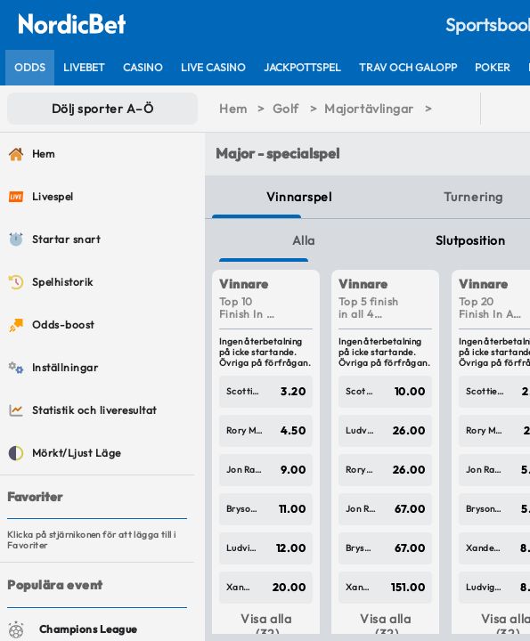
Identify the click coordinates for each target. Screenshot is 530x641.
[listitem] (29, 67)
